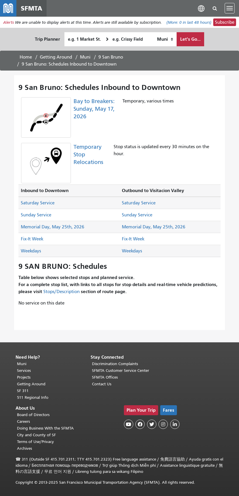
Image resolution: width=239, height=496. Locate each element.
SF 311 (23, 390)
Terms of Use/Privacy (35, 441)
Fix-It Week (32, 239)
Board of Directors (33, 414)
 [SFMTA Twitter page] (151, 424)
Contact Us (101, 384)
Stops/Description (61, 291)
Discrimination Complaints (115, 363)
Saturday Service (37, 203)
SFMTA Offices (105, 377)
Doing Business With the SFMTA (45, 428)
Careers (23, 421)
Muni (85, 57)
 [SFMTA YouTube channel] (128, 424)
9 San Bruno (110, 57)
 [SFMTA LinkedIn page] (175, 424)
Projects (23, 377)
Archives (24, 448)
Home (26, 57)
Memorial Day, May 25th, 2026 (52, 227)
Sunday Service (36, 215)
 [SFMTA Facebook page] (140, 424)
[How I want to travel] (165, 39)
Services (24, 370)
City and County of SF (36, 434)
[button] (201, 8)
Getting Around (56, 57)
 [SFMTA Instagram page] (163, 424)
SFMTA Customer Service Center (120, 370)
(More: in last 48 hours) (188, 22)
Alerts (8, 22)
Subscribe (224, 22)
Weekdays (31, 251)
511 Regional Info (32, 397)
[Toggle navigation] (230, 8)
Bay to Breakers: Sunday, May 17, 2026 (94, 109)
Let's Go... (190, 39)
